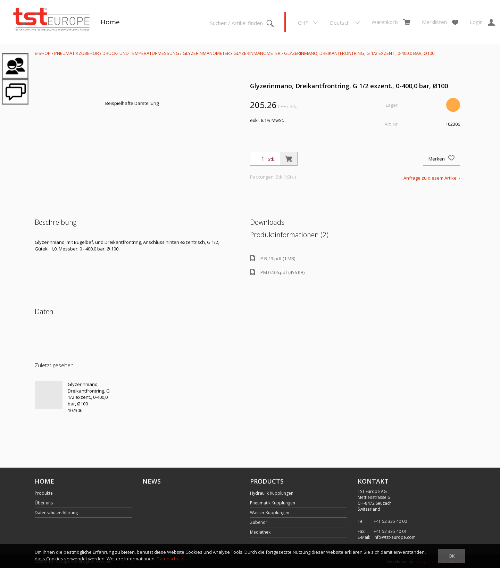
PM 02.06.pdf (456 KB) (277, 272)
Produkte (44, 493)
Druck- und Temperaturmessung (140, 53)
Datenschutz (170, 558)
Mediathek (260, 532)
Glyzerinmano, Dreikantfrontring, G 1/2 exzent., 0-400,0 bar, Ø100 (359, 53)
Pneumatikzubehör (77, 53)
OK (452, 556)
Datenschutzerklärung (56, 513)
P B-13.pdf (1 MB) (272, 258)
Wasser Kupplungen (269, 513)
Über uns (44, 503)
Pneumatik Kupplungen (272, 503)
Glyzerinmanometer (206, 53)
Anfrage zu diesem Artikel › (431, 178)
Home (110, 21)
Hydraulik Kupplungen (271, 493)
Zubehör (258, 522)
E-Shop (43, 53)
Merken (441, 158)
